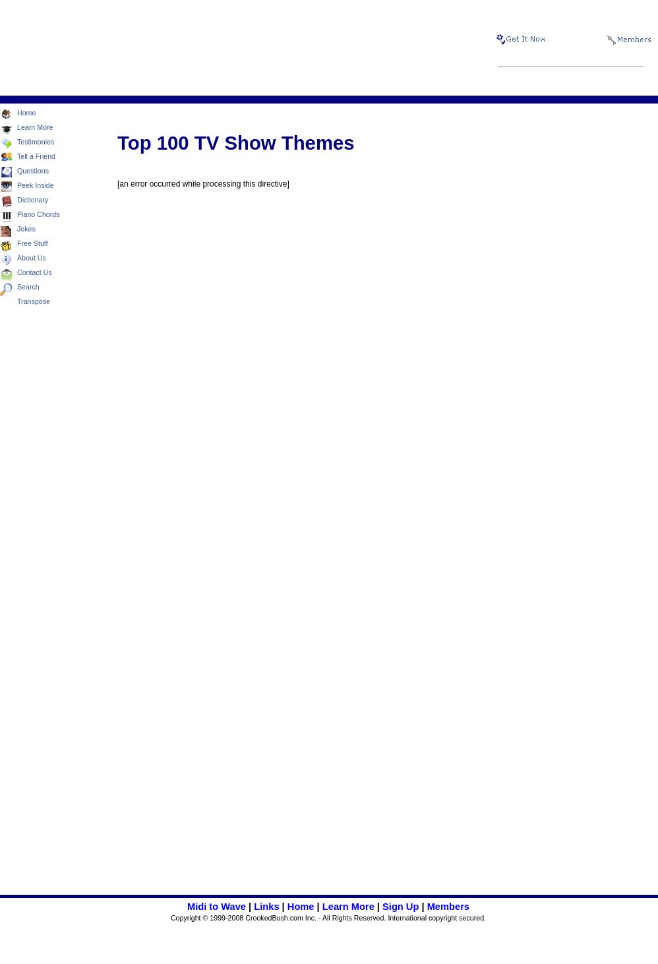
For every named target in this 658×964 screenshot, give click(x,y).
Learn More (348, 906)
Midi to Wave (216, 906)
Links (266, 906)
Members (448, 906)
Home (300, 906)
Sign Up (400, 906)
